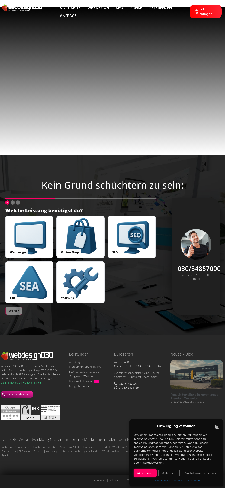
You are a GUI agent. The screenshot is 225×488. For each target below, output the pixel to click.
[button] (217, 426)
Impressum (99, 480)
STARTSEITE (70, 7)
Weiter (14, 311)
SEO (119, 7)
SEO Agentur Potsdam (31, 451)
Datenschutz (116, 480)
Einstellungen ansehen (200, 473)
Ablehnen (168, 473)
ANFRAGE (68, 15)
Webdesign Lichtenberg (59, 451)
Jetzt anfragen (203, 11)
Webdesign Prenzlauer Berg (17, 447)
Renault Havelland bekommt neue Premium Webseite (194, 396)
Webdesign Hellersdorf (87, 451)
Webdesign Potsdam (71, 447)
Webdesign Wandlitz (46, 447)
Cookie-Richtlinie (162, 480)
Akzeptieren (145, 473)
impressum (194, 480)
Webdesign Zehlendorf (97, 447)
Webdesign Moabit (112, 451)
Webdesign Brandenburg (126, 447)
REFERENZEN (160, 7)
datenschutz (179, 480)
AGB (129, 480)
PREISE (136, 7)
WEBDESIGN (98, 7)
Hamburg (15, 382)
